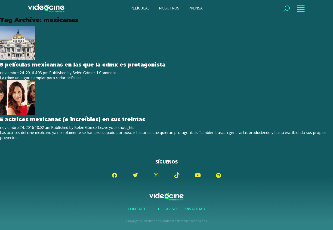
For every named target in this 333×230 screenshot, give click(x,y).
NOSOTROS (169, 8)
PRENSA (195, 8)
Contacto (138, 209)
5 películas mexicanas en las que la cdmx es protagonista (83, 64)
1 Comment (106, 72)
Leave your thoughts (116, 127)
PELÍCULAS (140, 8)
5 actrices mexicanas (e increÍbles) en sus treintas (72, 119)
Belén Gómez (83, 72)
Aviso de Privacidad (185, 209)
